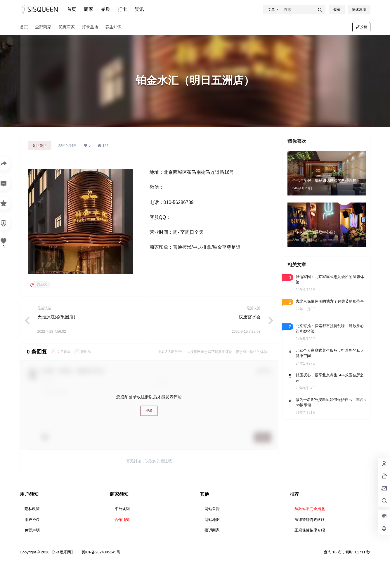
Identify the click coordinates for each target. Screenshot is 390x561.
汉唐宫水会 (250, 316)
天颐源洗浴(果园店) (56, 316)
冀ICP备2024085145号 (101, 552)
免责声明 (32, 530)
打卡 (122, 9)
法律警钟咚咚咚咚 (309, 519)
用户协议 (32, 519)
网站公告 (212, 509)
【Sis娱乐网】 (62, 552)
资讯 (139, 9)
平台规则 (122, 509)
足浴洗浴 (40, 146)
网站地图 (212, 519)
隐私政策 (32, 509)
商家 (88, 9)
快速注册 (359, 9)
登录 (336, 9)
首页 (71, 9)
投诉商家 (212, 530)
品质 (105, 9)
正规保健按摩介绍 (309, 530)
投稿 (361, 27)
